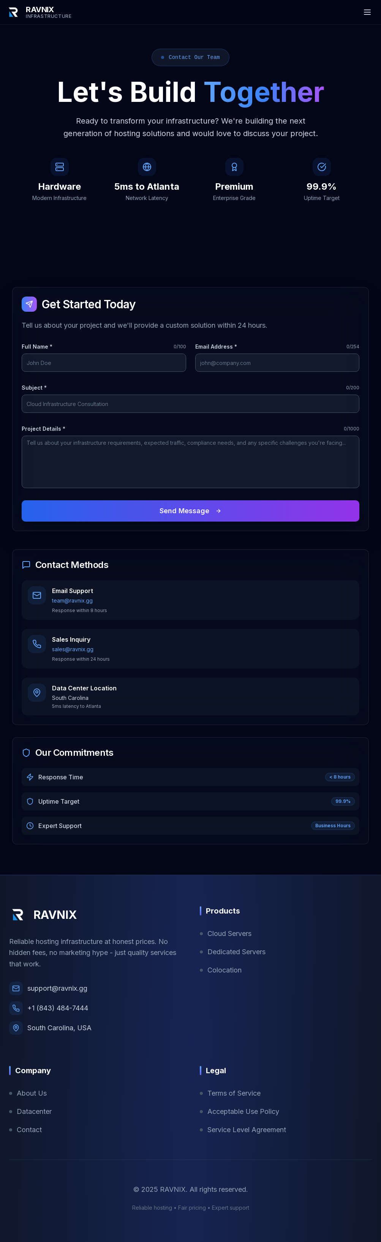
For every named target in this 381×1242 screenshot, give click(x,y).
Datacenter (30, 1111)
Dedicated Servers (233, 952)
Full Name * (37, 346)
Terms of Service (230, 1093)
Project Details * (43, 428)
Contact (25, 1130)
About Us (28, 1093)
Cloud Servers (225, 933)
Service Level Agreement (243, 1130)
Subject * (34, 387)
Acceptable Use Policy (239, 1111)
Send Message (190, 511)
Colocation (221, 970)
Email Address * (216, 346)
